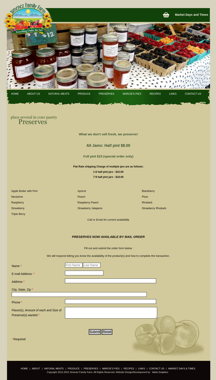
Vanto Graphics (160, 372)
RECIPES (155, 93)
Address (18, 281)
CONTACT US (193, 93)
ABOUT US (33, 93)
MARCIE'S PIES (132, 93)
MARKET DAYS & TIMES (181, 368)
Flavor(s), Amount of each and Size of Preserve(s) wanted (36, 313)
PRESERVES (106, 93)
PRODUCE (84, 93)
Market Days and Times (191, 14)
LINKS (173, 93)
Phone (17, 302)
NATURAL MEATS (58, 93)
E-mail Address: (23, 274)
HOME (15, 93)
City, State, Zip (22, 289)
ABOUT (36, 368)
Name (17, 266)
